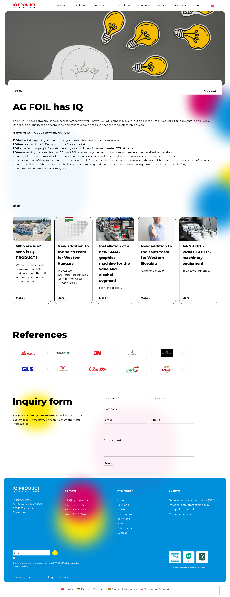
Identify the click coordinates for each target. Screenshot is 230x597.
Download (143, 5)
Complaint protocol (181, 514)
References (179, 5)
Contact (199, 5)
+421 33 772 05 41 (75, 509)
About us (63, 5)
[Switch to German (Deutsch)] (91, 589)
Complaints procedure (183, 509)
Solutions (82, 5)
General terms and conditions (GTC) (192, 500)
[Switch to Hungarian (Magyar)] (123, 589)
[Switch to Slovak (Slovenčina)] (154, 589)
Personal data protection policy (189, 504)
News (161, 5)
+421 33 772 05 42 (75, 514)
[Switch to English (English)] (68, 589)
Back (17, 90)
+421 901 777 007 (75, 504)
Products (101, 5)
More (20, 297)
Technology (122, 5)
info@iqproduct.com (78, 500)
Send (109, 463)
